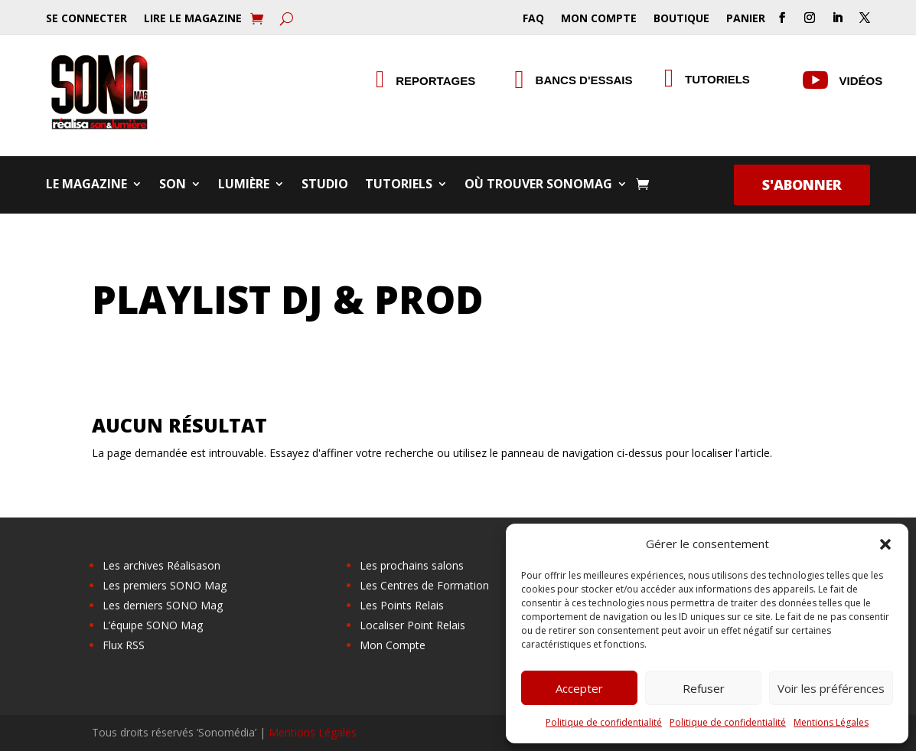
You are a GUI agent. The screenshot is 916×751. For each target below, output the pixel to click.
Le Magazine (86, 185)
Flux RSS (124, 645)
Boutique (681, 19)
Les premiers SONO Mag (165, 585)
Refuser (704, 688)
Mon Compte (599, 19)
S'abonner (802, 184)
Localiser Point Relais (412, 625)
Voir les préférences (831, 688)
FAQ (533, 19)
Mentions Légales (831, 722)
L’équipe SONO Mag (153, 625)
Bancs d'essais (584, 80)
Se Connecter (86, 19)
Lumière (243, 185)
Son (172, 185)
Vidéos (861, 80)
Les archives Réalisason (161, 565)
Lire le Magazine (193, 19)
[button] (885, 544)
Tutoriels (398, 185)
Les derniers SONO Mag (163, 605)
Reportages (435, 80)
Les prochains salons (412, 565)
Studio (325, 185)
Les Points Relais (402, 605)
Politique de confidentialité (604, 722)
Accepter (579, 688)
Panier (745, 19)
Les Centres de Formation (424, 585)
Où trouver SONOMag (538, 185)
